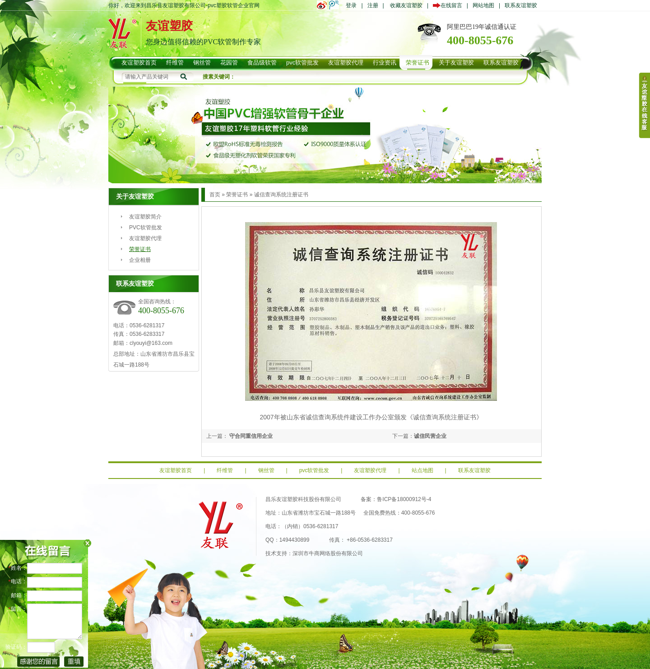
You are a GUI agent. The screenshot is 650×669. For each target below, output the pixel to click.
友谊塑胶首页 (175, 470)
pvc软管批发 (314, 470)
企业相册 (140, 260)
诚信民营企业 (430, 436)
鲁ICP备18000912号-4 (404, 499)
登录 (351, 5)
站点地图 (422, 470)
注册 (372, 5)
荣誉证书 (140, 249)
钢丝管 (266, 470)
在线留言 (449, 5)
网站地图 (483, 5)
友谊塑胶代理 (145, 238)
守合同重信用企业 (250, 436)
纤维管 (225, 470)
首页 (214, 194)
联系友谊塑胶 (521, 5)
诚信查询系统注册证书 (281, 194)
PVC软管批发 (145, 227)
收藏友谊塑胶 (406, 5)
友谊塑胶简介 (145, 217)
